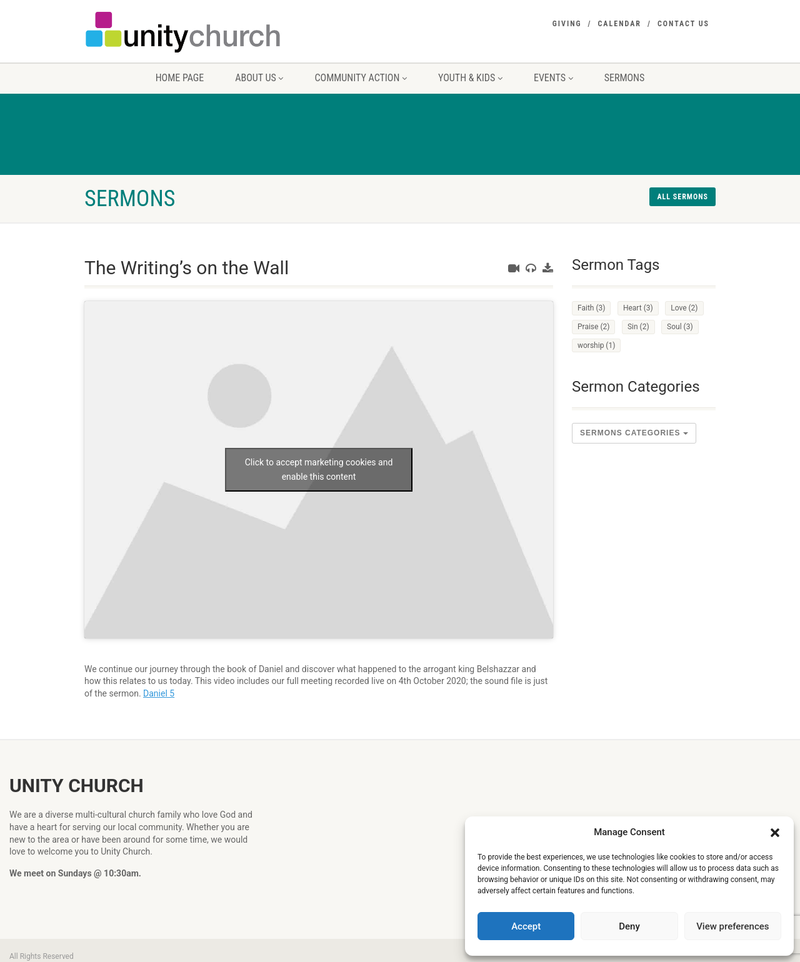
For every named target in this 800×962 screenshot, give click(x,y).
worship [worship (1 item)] (596, 345)
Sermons (624, 78)
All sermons (682, 196)
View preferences (732, 926)
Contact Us (683, 23)
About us (259, 78)
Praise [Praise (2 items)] (593, 326)
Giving (567, 23)
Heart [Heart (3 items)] (638, 308)
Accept (526, 926)
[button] (775, 832)
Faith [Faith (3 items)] (591, 308)
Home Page (180, 78)
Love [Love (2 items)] (684, 308)
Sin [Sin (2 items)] (638, 326)
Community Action (360, 78)
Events (553, 78)
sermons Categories (634, 433)
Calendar (619, 23)
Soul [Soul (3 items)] (680, 326)
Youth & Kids (470, 78)
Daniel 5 (158, 693)
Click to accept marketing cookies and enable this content (319, 469)
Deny (629, 926)
